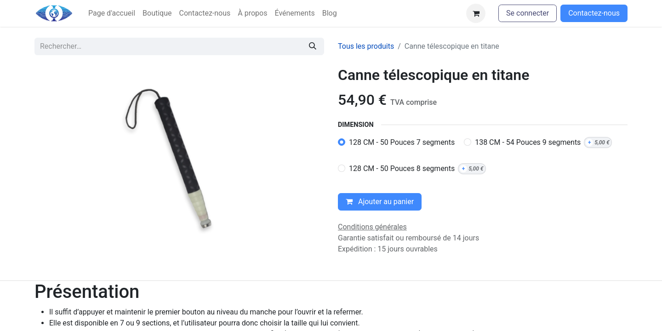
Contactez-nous (594, 13)
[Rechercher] (312, 46)
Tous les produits (366, 46)
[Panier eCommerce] (475, 13)
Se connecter (527, 13)
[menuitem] (112, 13)
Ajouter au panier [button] (380, 201)
